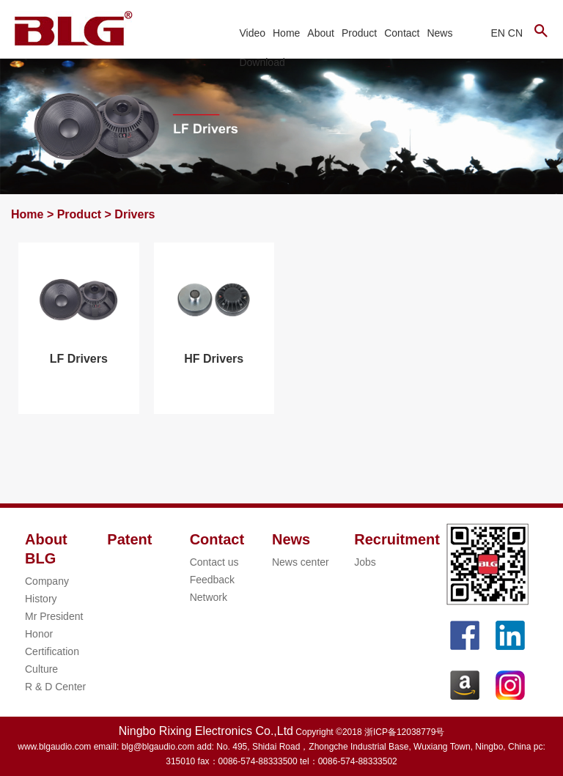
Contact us (214, 562)
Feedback (212, 579)
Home (286, 33)
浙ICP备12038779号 (404, 732)
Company (47, 581)
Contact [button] (401, 33)
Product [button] (359, 33)
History (41, 599)
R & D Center (55, 686)
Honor (39, 634)
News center (300, 562)
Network (208, 597)
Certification (52, 651)
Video (252, 33)
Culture (41, 669)
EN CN (506, 33)
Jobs (365, 562)
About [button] (320, 33)
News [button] (439, 33)
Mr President (54, 616)
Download (261, 62)
